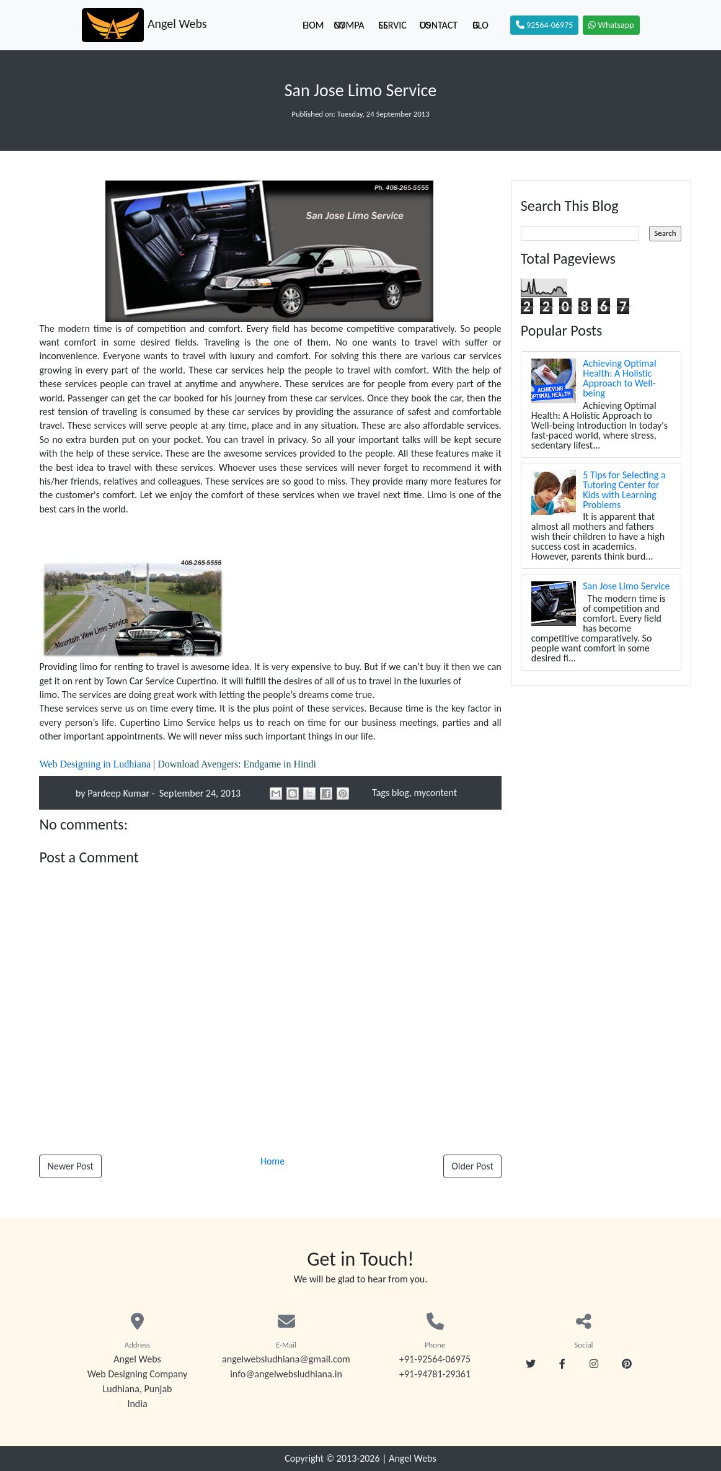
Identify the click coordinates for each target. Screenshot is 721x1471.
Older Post (472, 1166)
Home (313, 25)
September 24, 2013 (199, 793)
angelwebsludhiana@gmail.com (286, 1359)
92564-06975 (544, 25)
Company (349, 25)
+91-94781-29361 (435, 1374)
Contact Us (439, 25)
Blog (480, 25)
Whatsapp (611, 25)
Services (393, 25)
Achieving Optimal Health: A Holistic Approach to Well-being (619, 378)
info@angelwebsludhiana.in (286, 1374)
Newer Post (70, 1166)
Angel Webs (412, 1458)
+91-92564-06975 (435, 1359)
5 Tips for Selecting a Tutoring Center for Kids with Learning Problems (624, 490)
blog (400, 792)
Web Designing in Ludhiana (95, 764)
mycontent (436, 792)
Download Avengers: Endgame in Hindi (236, 764)
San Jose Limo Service (626, 586)
